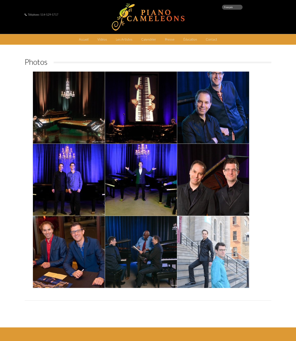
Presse (170, 39)
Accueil (84, 39)
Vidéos (102, 39)
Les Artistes (124, 39)
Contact (211, 39)
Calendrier (148, 39)
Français (228, 7)
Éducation (190, 39)
